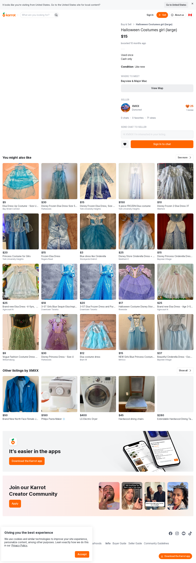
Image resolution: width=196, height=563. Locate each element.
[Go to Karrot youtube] (184, 533)
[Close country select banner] (192, 3)
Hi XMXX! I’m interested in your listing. (157, 134)
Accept (84, 546)
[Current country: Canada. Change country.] (190, 15)
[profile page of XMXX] (125, 107)
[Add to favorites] (125, 144)
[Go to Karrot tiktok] (190, 533)
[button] (184, 157)
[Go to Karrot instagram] (177, 533)
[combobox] (37, 15)
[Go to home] (9, 15)
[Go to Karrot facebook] (171, 533)
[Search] (56, 15)
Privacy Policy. (43, 537)
